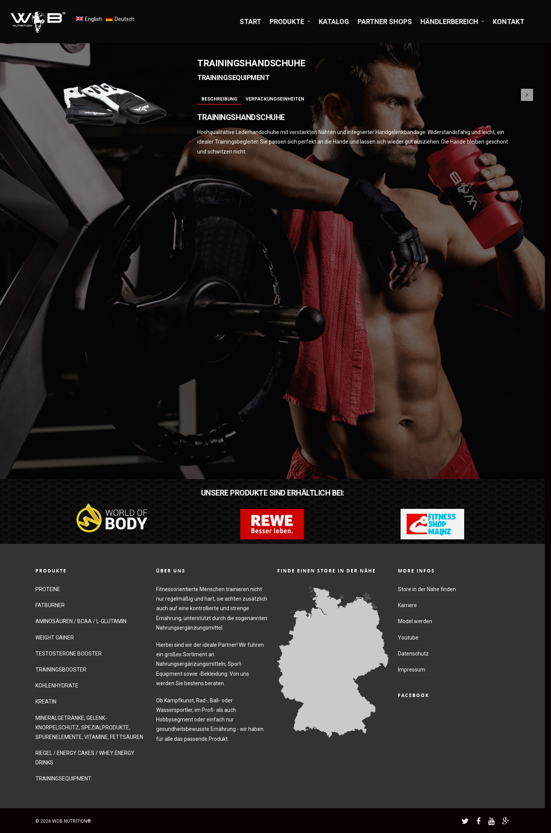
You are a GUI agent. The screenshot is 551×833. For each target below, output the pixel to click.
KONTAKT (508, 22)
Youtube (408, 638)
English (93, 19)
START (250, 22)
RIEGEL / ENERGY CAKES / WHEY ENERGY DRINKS (84, 758)
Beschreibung (219, 99)
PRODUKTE (290, 21)
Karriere (407, 605)
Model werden (415, 621)
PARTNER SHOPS (385, 22)
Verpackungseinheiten (275, 99)
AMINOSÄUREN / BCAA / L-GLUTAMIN (80, 621)
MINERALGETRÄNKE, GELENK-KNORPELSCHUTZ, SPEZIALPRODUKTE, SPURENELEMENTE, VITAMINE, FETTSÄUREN (89, 727)
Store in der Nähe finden (427, 589)
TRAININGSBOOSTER (60, 670)
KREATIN (45, 702)
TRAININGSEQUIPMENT (63, 778)
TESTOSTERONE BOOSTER (68, 654)
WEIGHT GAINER (54, 638)
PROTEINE (47, 589)
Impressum (411, 670)
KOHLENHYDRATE (56, 686)
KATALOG (334, 22)
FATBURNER (50, 605)
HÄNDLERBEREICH (452, 21)
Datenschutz (413, 654)
